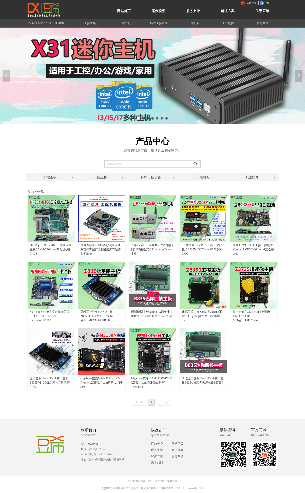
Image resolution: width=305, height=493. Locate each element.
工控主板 (58, 177)
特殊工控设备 (158, 177)
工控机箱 (203, 177)
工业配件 (260, 177)
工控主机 (109, 177)
